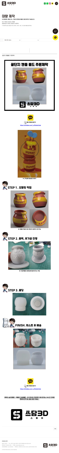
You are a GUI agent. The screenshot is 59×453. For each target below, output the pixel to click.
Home (1, 40)
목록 (55, 428)
